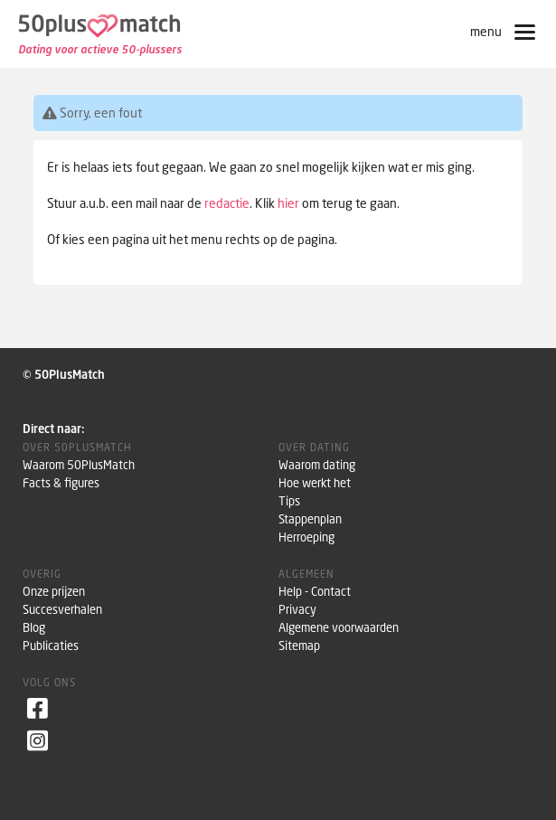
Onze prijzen (54, 591)
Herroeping (306, 537)
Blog (34, 628)
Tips (289, 501)
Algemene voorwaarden (338, 628)
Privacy (297, 609)
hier (288, 203)
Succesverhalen (62, 609)
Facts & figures (61, 483)
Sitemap (299, 646)
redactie (227, 203)
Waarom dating (316, 465)
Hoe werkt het (314, 483)
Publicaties (51, 646)
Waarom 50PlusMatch (79, 465)
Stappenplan (310, 519)
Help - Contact (314, 591)
